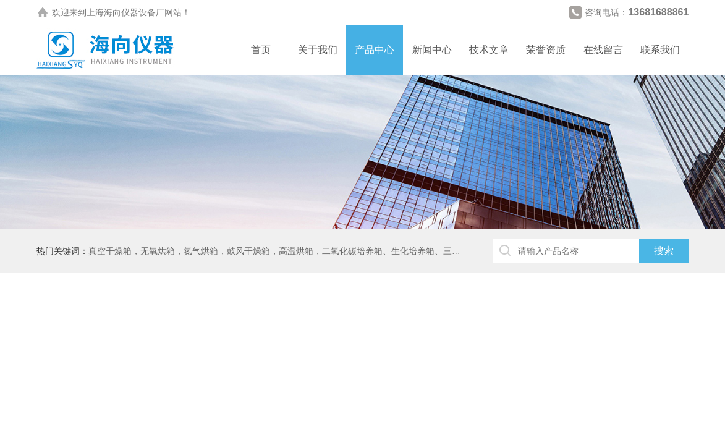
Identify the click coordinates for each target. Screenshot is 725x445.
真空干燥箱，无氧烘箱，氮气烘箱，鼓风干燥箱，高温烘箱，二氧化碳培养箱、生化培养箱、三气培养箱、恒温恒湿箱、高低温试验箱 (343, 251)
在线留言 (603, 49)
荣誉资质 (546, 49)
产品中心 (374, 49)
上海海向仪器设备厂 (125, 12)
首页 (261, 49)
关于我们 (317, 49)
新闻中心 (432, 49)
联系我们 (660, 49)
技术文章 (489, 49)
